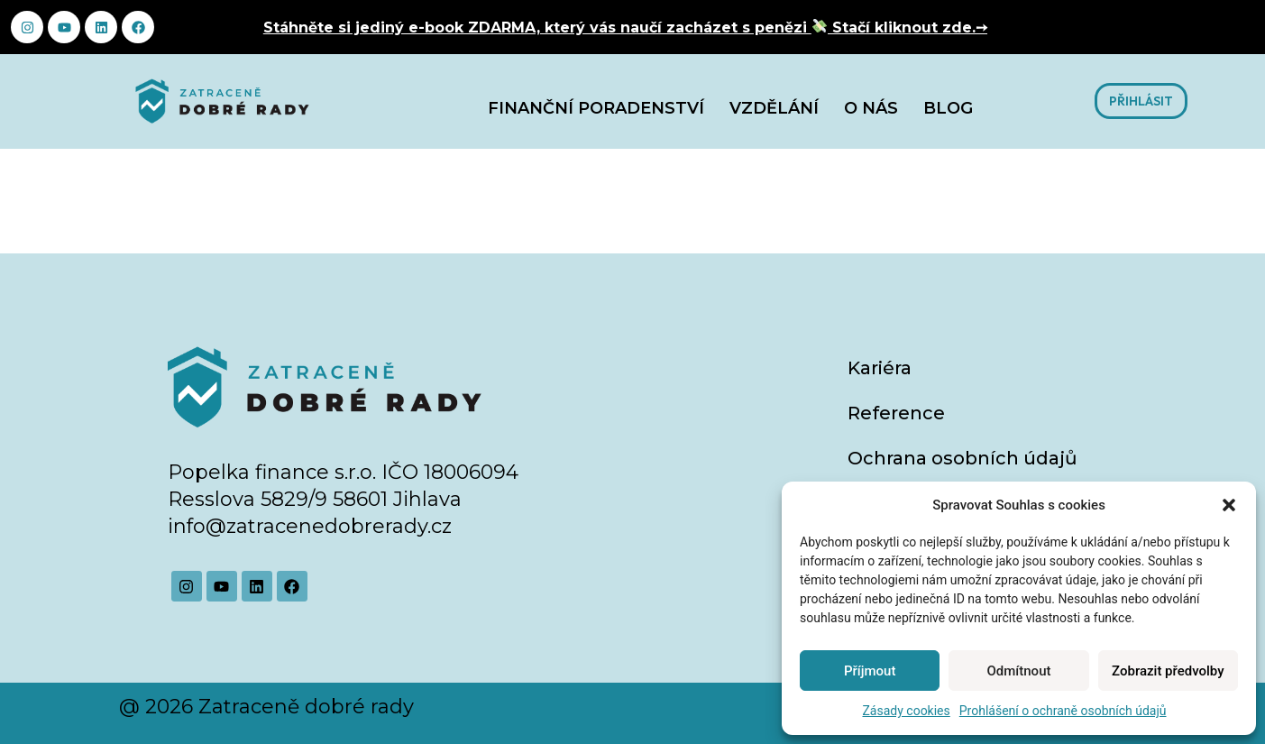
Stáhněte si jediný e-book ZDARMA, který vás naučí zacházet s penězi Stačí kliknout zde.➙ (625, 27)
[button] (1229, 505)
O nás (871, 108)
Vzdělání (774, 108)
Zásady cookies (905, 710)
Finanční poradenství (596, 108)
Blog (948, 108)
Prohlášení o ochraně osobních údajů (1063, 710)
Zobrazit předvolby (1168, 671)
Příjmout (869, 671)
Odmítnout (1019, 671)
